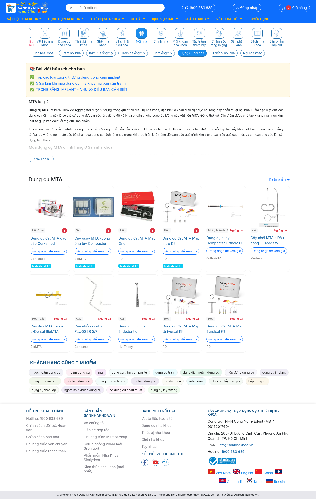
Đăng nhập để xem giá (48, 251)
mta (100, 372)
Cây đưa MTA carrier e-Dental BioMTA (48, 329)
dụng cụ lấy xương (164, 390)
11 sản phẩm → (279, 179)
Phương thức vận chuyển (46, 444)
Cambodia (231, 481)
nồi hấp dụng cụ (78, 381)
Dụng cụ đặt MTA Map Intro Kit (181, 241)
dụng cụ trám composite (129, 372)
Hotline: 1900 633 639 (44, 418)
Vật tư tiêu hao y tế (156, 418)
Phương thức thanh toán (46, 451)
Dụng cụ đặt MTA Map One (137, 241)
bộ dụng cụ (173, 381)
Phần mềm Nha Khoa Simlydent (101, 457)
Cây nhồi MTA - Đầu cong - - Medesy (267, 240)
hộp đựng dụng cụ (241, 372)
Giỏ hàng (294, 7)
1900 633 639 (199, 7)
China (264, 473)
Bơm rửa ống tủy (101, 53)
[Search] (115, 8)
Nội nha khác (252, 53)
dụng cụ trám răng (45, 381)
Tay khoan (149, 446)
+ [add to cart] (64, 230)
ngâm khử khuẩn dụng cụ (82, 390)
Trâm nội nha (71, 53)
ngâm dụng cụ (79, 372)
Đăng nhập (247, 7)
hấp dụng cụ (257, 381)
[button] (24, 19)
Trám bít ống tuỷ (133, 53)
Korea (255, 481)
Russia (275, 481)
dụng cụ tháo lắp (44, 390)
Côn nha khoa (43, 53)
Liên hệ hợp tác (96, 430)
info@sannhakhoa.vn (236, 445)
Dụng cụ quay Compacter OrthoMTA (224, 240)
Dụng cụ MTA (46, 179)
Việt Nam (219, 473)
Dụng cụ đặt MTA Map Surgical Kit (225, 329)
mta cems (196, 381)
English (243, 473)
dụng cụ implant (274, 372)
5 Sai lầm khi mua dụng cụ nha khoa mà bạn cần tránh (81, 83)
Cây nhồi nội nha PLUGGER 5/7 (88, 329)
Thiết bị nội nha (223, 53)
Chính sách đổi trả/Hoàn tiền (46, 427)
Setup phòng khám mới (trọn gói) (103, 446)
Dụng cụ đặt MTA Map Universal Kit (181, 329)
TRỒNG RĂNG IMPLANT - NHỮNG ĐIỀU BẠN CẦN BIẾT (81, 89)
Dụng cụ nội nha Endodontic (131, 329)
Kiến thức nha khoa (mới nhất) (104, 469)
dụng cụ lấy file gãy (226, 381)
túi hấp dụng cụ (145, 381)
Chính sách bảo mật (42, 437)
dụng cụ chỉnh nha (111, 381)
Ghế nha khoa (152, 439)
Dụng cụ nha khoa (156, 425)
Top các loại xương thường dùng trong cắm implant (78, 77)
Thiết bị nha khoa (155, 432)
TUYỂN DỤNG (259, 19)
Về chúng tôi (94, 423)
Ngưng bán (237, 230)
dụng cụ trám (165, 372)
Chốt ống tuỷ (162, 53)
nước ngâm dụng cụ (46, 372)
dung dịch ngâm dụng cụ (201, 372)
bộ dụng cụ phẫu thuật (125, 390)
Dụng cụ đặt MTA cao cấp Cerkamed (48, 241)
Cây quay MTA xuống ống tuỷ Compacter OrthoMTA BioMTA (92, 241)
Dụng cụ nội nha (192, 53)
